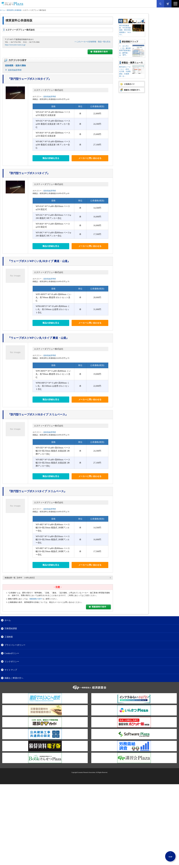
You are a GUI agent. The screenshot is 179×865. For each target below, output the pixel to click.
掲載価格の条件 (35, 599)
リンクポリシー (11, 661)
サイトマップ (10, 670)
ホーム (2, 10)
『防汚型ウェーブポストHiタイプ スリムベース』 (38, 414)
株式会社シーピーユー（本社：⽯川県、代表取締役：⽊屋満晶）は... (125, 71)
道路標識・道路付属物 (15, 65)
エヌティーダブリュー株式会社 (48, 90)
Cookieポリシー (11, 653)
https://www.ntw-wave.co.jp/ (15, 45)
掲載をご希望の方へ (13, 678)
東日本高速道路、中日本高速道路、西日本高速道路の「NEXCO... (125, 30)
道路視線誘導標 (14, 70)
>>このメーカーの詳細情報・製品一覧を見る (92, 42)
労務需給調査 (10, 628)
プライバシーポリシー (14, 645)
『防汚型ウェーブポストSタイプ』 (29, 173)
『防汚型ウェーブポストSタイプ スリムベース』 (37, 491)
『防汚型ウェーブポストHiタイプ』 (29, 78)
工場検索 (8, 637)
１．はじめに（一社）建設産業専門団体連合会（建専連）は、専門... (125, 50)
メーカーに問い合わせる (89, 158)
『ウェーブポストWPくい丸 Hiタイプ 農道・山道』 (39, 261)
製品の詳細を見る (51, 158)
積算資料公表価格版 (14, 10)
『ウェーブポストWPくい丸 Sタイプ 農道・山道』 (38, 337)
